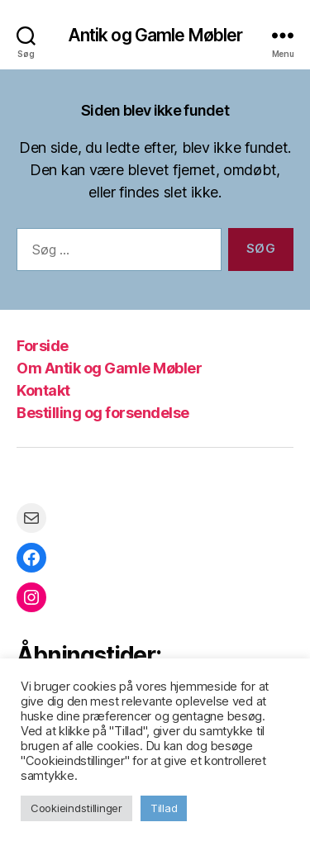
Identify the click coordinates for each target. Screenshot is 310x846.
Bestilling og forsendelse (103, 412)
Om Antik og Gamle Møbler (109, 368)
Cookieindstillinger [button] (76, 808)
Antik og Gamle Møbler (155, 35)
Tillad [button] (163, 808)
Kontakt (43, 390)
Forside (43, 345)
